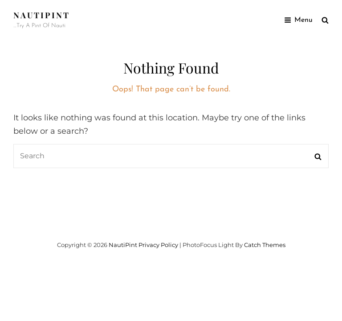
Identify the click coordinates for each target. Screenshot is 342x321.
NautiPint (41, 15)
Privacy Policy (158, 244)
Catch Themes (264, 244)
